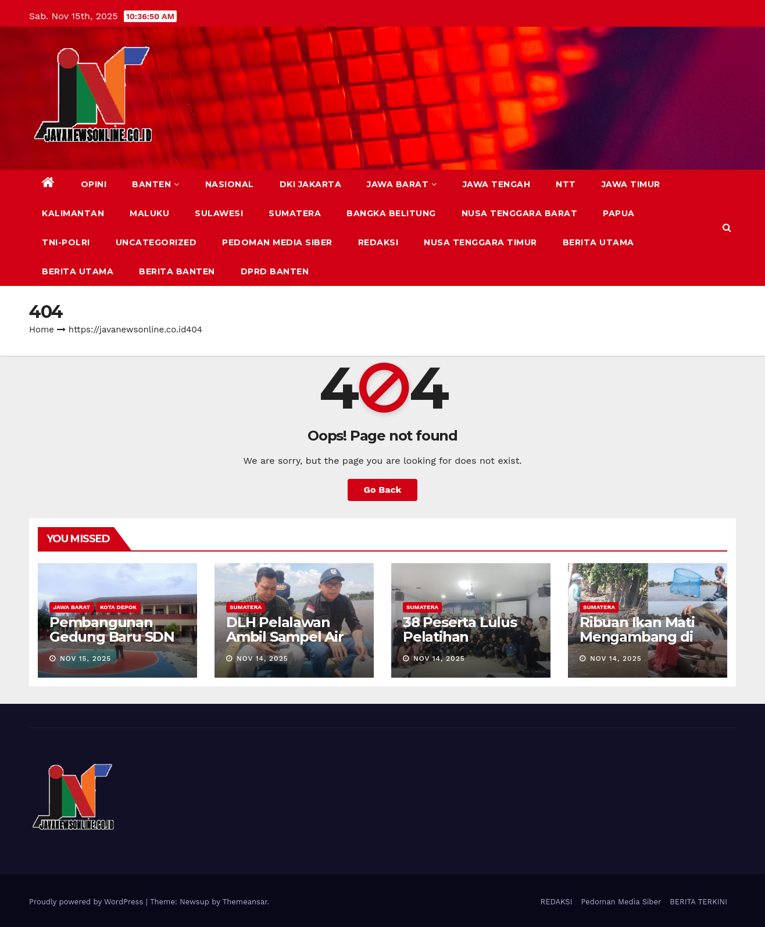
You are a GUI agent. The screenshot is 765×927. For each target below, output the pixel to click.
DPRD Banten (275, 271)
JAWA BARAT (402, 184)
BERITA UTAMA (598, 242)
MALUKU (149, 213)
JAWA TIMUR (631, 184)
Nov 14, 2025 (262, 658)
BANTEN (156, 184)
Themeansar (245, 901)
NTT (566, 184)
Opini (94, 184)
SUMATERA (295, 213)
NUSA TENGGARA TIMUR (480, 242)
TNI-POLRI (66, 242)
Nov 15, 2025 (85, 658)
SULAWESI (219, 213)
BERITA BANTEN (177, 271)
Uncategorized (156, 242)
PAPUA (619, 213)
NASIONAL (229, 184)
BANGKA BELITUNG (391, 213)
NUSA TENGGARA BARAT (520, 213)
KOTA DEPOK (118, 607)
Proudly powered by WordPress (87, 901)
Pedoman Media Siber (277, 242)
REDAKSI (378, 242)
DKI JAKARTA (311, 184)
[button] (727, 227)
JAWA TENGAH (497, 184)
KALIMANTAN (73, 213)
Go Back (383, 489)
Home (41, 329)
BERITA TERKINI (698, 901)
